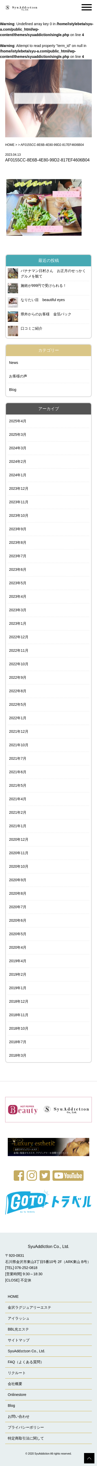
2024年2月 (17, 461)
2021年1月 (17, 826)
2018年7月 (17, 1042)
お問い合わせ (18, 1416)
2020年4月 (17, 947)
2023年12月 (18, 488)
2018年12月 (18, 1001)
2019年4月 (17, 961)
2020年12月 (18, 839)
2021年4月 (17, 799)
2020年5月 (17, 934)
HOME (9, 145)
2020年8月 (17, 893)
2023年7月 (17, 556)
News (13, 363)
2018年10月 (18, 1028)
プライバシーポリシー (26, 1427)
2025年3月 (17, 434)
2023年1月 (17, 623)
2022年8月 (17, 691)
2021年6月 (17, 772)
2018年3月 (17, 1055)
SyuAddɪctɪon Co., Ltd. (26, 1351)
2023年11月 (18, 502)
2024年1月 (17, 475)
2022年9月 (17, 677)
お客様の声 (18, 376)
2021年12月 (18, 731)
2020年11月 (18, 853)
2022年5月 (17, 704)
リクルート (17, 1373)
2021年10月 (18, 745)
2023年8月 (17, 542)
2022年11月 (18, 650)
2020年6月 (17, 920)
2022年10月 (18, 664)
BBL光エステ (18, 1329)
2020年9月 (17, 880)
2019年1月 (17, 988)
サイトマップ (18, 1340)
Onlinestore (17, 1395)
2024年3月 (17, 448)
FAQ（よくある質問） (26, 1362)
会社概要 (15, 1384)
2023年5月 (17, 583)
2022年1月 (17, 718)
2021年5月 (17, 785)
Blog (12, 390)
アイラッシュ (18, 1318)
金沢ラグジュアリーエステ (29, 1307)
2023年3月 (17, 610)
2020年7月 (17, 907)
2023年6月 (17, 569)
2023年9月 (17, 529)
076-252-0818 (26, 1268)
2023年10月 (18, 515)
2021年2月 (17, 812)
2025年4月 (17, 421)
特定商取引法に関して (26, 1438)
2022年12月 (18, 637)
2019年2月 (17, 974)
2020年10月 (18, 866)
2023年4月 (17, 596)
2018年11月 (18, 1015)
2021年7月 (17, 758)
